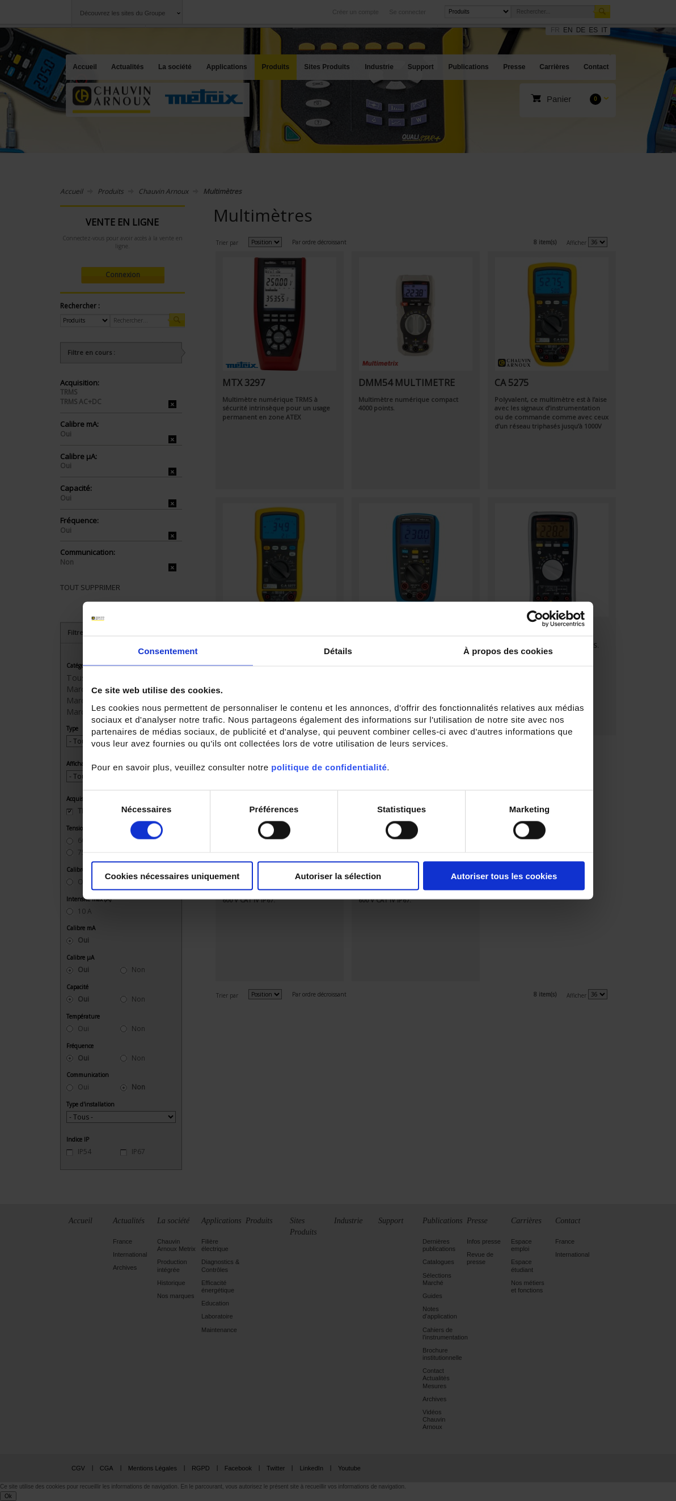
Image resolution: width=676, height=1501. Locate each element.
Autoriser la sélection (338, 875)
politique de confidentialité (329, 766)
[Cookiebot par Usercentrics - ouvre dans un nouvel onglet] (535, 618)
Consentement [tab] (167, 651)
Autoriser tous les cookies (504, 875)
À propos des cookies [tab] (508, 651)
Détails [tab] (338, 651)
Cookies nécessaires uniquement (172, 875)
